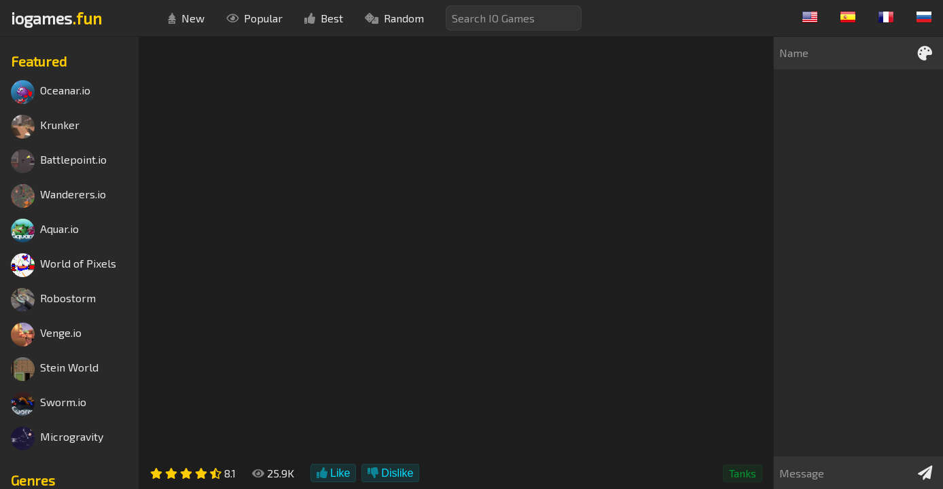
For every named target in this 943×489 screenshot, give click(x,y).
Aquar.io (45, 230)
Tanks (742, 473)
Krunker (45, 127)
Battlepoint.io (59, 161)
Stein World (55, 369)
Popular (254, 18)
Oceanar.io (50, 92)
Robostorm (53, 300)
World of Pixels (63, 265)
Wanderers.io (58, 196)
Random (394, 18)
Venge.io (46, 334)
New (186, 18)
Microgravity (57, 438)
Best (323, 18)
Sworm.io (48, 404)
